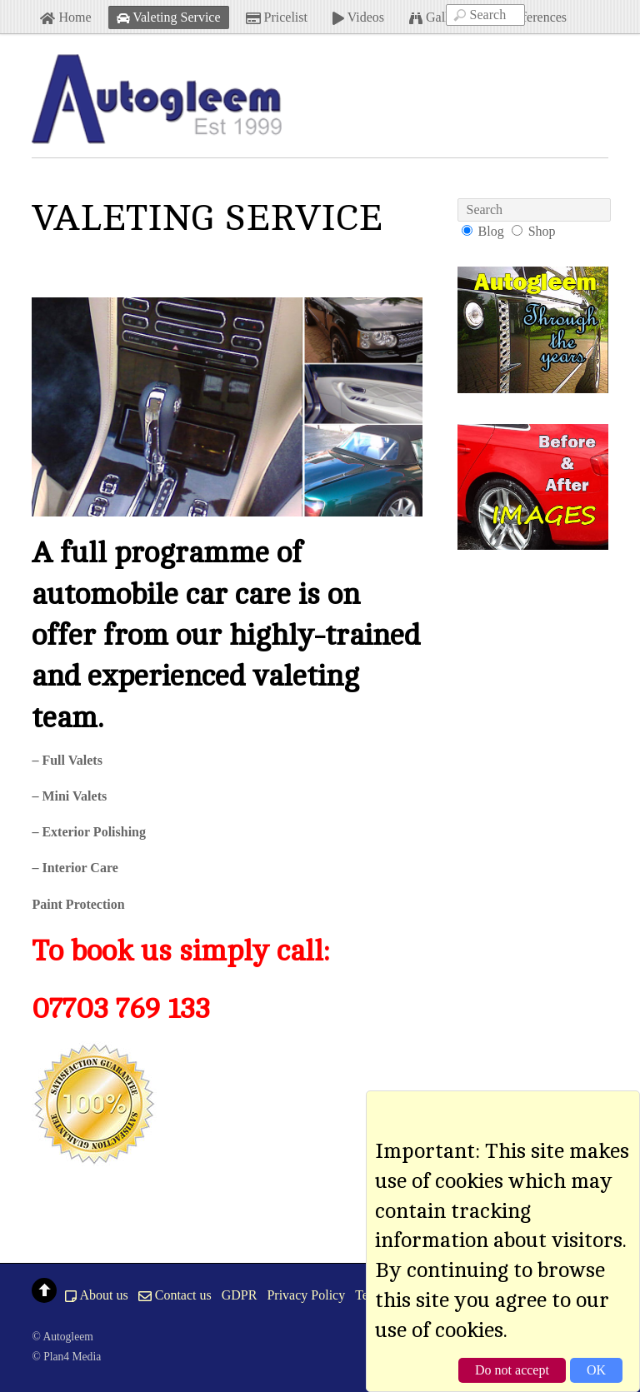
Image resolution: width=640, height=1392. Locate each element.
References (529, 17)
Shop (542, 231)
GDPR (240, 1295)
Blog (491, 231)
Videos (358, 17)
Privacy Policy (306, 1295)
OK (596, 1370)
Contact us (175, 1295)
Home (65, 17)
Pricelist (277, 17)
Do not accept (512, 1370)
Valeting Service (169, 17)
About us (96, 1295)
